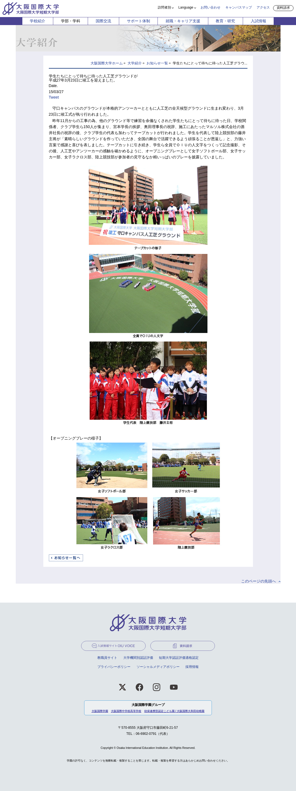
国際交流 (103, 21)
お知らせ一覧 (157, 63)
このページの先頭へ (258, 581)
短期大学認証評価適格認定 (179, 658)
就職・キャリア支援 (183, 21)
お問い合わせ (210, 7)
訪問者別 (164, 7)
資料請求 (283, 8)
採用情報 (192, 667)
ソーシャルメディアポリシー (158, 667)
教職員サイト (107, 658)
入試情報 (258, 21)
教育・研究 (225, 21)
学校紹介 (37, 21)
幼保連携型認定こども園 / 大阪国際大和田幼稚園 (174, 711)
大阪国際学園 (100, 711)
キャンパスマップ (238, 7)
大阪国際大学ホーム (106, 63)
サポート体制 (138, 21)
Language (185, 7)
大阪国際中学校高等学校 (126, 711)
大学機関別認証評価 (138, 658)
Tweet (54, 97)
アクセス (263, 7)
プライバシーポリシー (113, 667)
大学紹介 (134, 63)
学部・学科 (70, 21)
